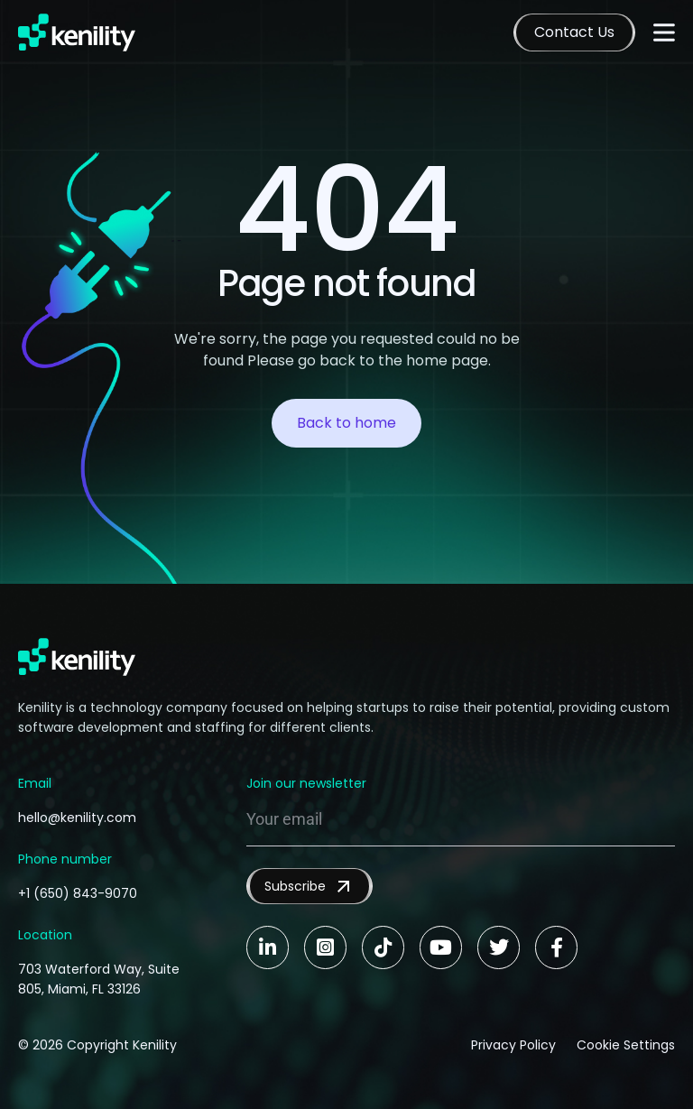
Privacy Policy (512, 1045)
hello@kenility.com (77, 818)
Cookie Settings (626, 1045)
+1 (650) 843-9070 (77, 893)
